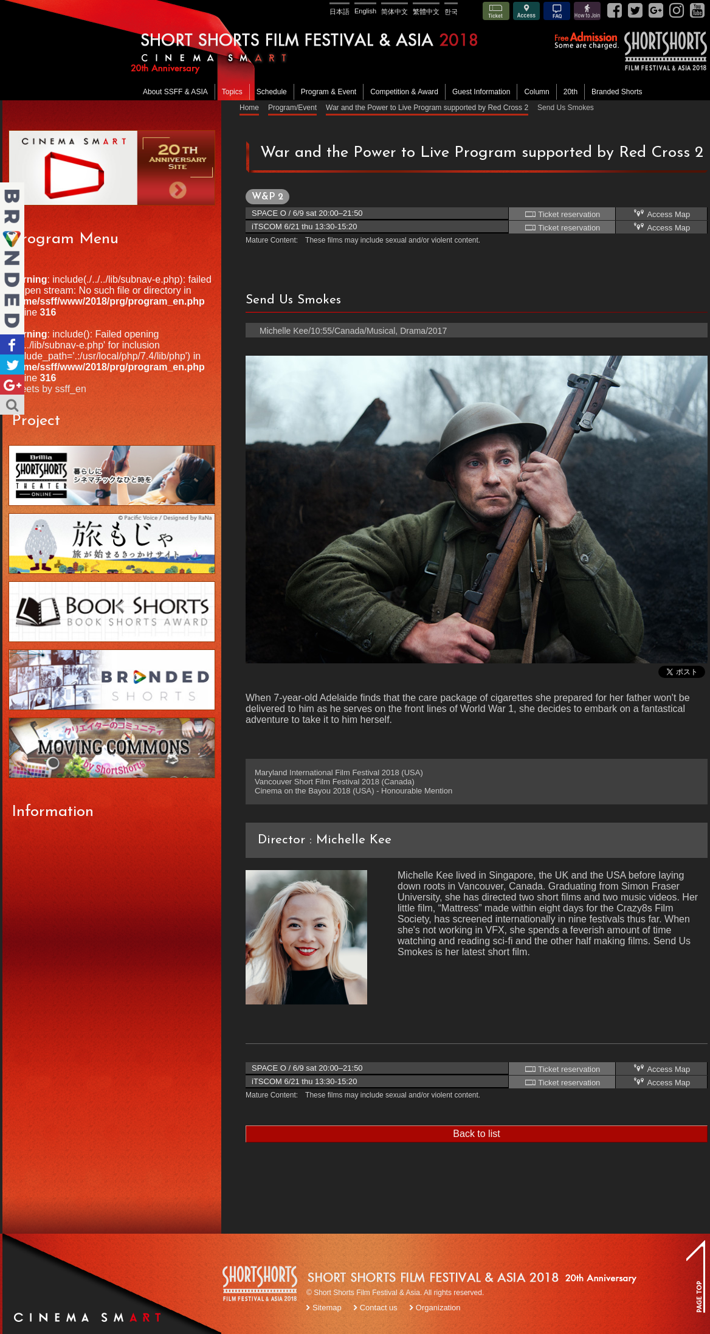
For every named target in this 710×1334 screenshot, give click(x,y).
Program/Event (292, 107)
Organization (438, 1307)
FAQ (556, 11)
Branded (12, 258)
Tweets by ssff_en (47, 389)
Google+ (12, 385)
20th (570, 92)
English (365, 11)
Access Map (661, 214)
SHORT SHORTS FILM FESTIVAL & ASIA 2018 (356, 50)
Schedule (272, 92)
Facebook (12, 344)
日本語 (339, 11)
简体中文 (394, 11)
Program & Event (328, 92)
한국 (451, 11)
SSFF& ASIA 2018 (665, 51)
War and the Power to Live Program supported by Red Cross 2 (427, 107)
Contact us (379, 1307)
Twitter (12, 364)
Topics (232, 92)
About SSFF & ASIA (175, 92)
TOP (695, 1276)
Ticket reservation (562, 214)
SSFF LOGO (260, 1285)
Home (249, 107)
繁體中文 (426, 11)
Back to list (476, 1133)
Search (12, 405)
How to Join (587, 11)
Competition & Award (404, 92)
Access (526, 11)
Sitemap (327, 1307)
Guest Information (481, 92)
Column (536, 92)
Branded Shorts (616, 92)
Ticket (496, 11)
